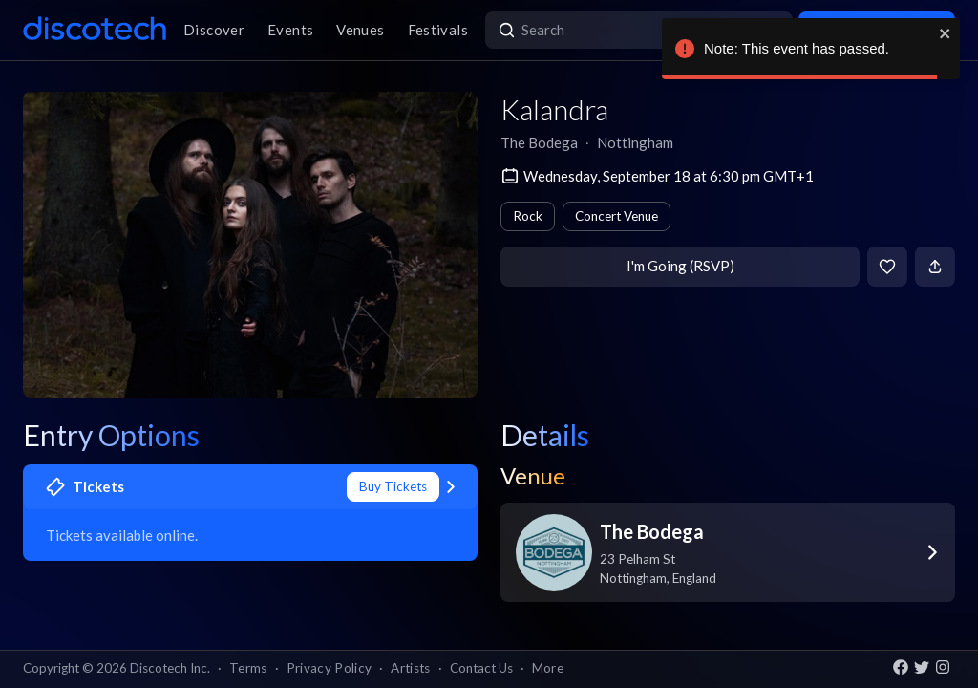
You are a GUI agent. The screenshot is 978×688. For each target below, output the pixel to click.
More (547, 668)
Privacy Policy (329, 668)
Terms (248, 668)
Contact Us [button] (481, 668)
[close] (945, 33)
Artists (410, 668)
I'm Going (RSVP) (680, 265)
